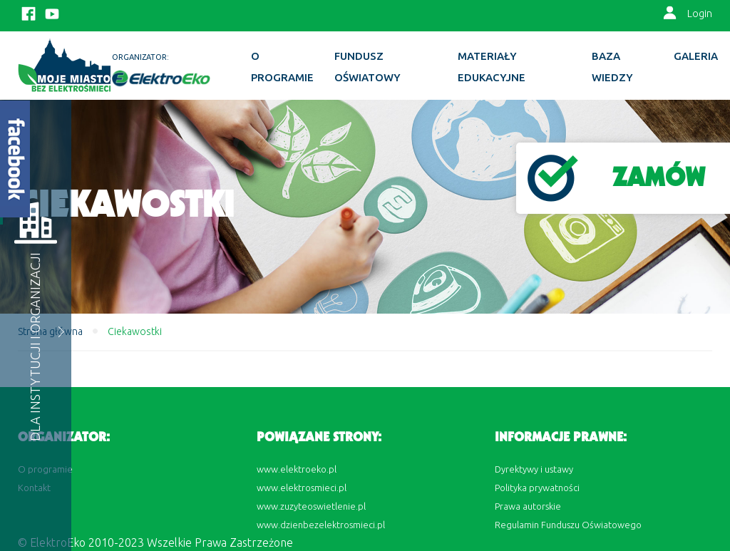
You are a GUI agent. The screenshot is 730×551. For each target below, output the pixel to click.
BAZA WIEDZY (612, 66)
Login (699, 13)
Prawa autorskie (528, 506)
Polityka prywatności (537, 488)
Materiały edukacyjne (491, 66)
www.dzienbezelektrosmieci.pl (321, 525)
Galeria (696, 56)
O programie (282, 66)
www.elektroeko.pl (296, 469)
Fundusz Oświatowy (367, 66)
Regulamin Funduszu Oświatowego (568, 525)
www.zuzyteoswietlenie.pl (311, 506)
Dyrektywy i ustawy (534, 469)
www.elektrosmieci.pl (301, 488)
